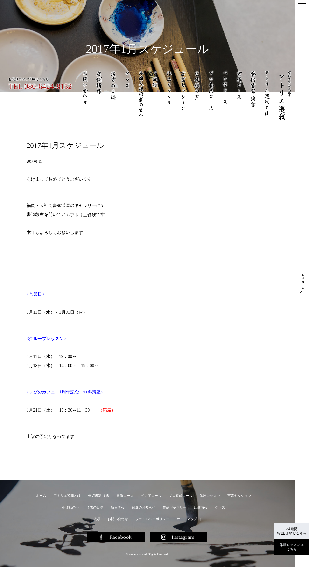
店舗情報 (200, 507)
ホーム (41, 496)
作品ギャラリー (174, 507)
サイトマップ (187, 519)
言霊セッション (239, 496)
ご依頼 (95, 519)
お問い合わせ (118, 519)
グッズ (220, 507)
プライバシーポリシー (152, 519)
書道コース (125, 496)
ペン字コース (151, 496)
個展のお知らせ (143, 507)
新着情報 (117, 507)
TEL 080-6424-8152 (40, 86)
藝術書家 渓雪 (98, 496)
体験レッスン (210, 496)
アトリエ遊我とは (67, 496)
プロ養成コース (180, 496)
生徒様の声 (70, 507)
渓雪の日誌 (94, 507)
